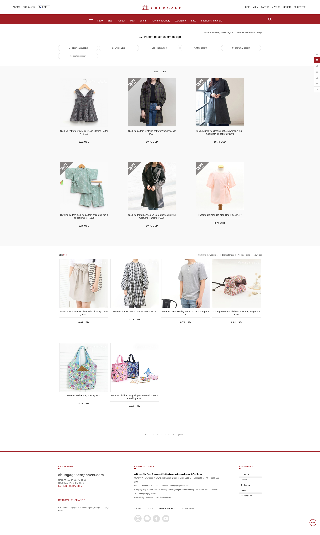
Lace (193, 20)
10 (173, 434)
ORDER (287, 7)
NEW (100, 20)
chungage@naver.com (179, 486)
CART (264, 7)
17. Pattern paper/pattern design (247, 32)
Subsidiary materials (211, 20)
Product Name (243, 255)
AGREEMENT (188, 509)
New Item (258, 255)
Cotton (121, 20)
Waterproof (180, 20)
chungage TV (246, 496)
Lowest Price (213, 255)
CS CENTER (300, 7)
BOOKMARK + (30, 7)
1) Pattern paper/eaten (78, 48)
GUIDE (150, 509)
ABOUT (16, 7)
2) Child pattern (118, 48)
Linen (143, 20)
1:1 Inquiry (245, 485)
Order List (245, 474)
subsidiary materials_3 (221, 32)
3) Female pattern (159, 48)
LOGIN (247, 7)
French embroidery (160, 20)
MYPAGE (276, 7)
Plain (132, 20)
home (206, 32)
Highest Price (228, 255)
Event (243, 490)
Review (244, 480)
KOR (42, 7)
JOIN (255, 7)
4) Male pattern (200, 48)
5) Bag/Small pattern (241, 48)
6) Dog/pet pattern (78, 56)
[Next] (180, 434)
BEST (111, 20)
